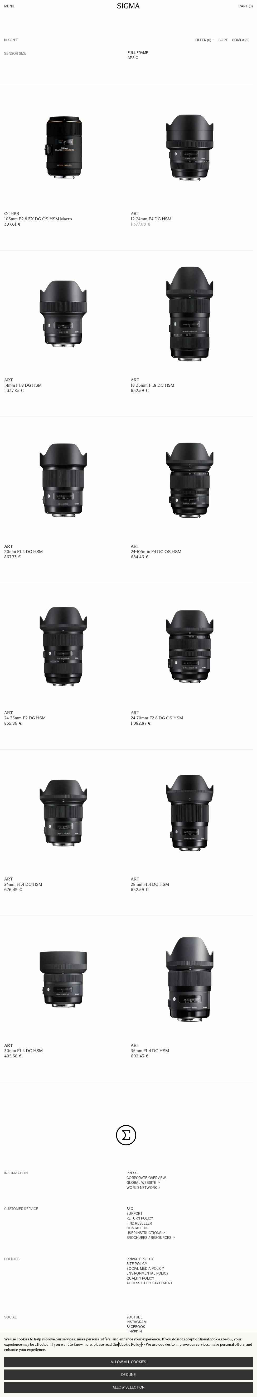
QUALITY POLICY (140, 1278)
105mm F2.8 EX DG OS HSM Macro (38, 218)
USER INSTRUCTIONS (144, 1233)
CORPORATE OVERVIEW (146, 1178)
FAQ (130, 1209)
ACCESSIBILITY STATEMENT (150, 1283)
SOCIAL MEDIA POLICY (145, 1269)
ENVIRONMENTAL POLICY (147, 1273)
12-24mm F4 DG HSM (151, 218)
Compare (240, 40)
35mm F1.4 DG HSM (150, 1050)
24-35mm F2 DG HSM (25, 717)
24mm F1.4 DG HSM (23, 884)
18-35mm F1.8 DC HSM (152, 385)
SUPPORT (135, 1214)
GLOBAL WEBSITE (141, 1183)
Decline (128, 1375)
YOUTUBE (135, 1317)
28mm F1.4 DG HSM (150, 884)
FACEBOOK (136, 1327)
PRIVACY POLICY (140, 1259)
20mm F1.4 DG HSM (23, 551)
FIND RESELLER (139, 1223)
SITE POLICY (137, 1264)
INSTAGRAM (137, 1322)
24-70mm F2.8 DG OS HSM (157, 717)
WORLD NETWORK (142, 1188)
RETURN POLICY (140, 1218)
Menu (9, 6)
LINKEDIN (134, 1332)
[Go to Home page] (128, 5)
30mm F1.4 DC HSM (23, 1050)
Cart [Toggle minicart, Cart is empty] (246, 6)
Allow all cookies (128, 1362)
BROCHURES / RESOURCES (149, 1238)
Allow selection (129, 1387)
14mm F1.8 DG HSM (23, 385)
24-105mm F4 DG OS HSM (156, 551)
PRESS (132, 1173)
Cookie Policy (130, 1344)
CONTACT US (138, 1228)
